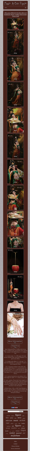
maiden (24, 418)
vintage (7, 433)
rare (7, 423)
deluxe (12, 423)
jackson (8, 415)
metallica (14, 428)
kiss (7, 418)
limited (17, 431)
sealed (12, 433)
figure (18, 415)
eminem (23, 428)
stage (19, 428)
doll (24, 433)
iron (19, 423)
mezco (12, 415)
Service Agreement (15, 448)
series (11, 418)
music (15, 420)
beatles (23, 423)
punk (23, 415)
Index (15, 441)
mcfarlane (15, 435)
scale (15, 418)
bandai (6, 431)
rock (23, 426)
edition (9, 421)
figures (18, 425)
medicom (9, 426)
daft (13, 426)
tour (10, 431)
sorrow (13, 431)
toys (23, 430)
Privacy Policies (15, 446)
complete (16, 423)
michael (8, 428)
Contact (15, 443)
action (22, 420)
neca (19, 418)
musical (18, 433)
